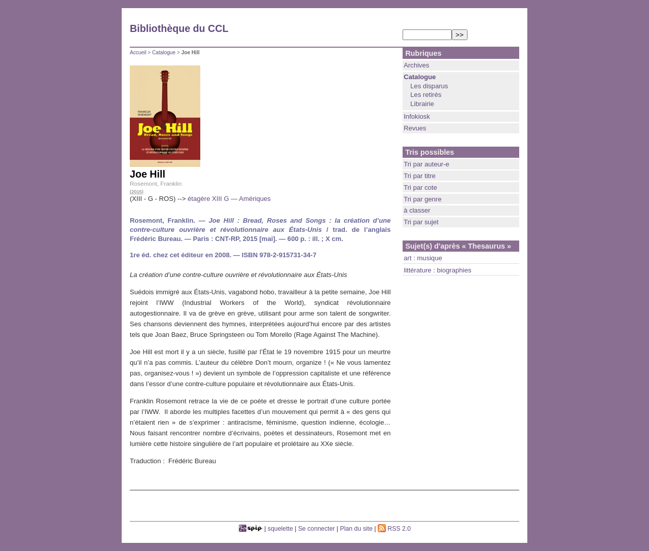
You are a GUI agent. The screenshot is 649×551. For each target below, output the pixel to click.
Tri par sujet (421, 222)
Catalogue (163, 52)
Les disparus (429, 86)
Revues (415, 128)
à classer (417, 210)
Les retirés (425, 94)
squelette (280, 528)
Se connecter (316, 528)
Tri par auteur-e (426, 164)
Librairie (422, 104)
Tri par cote (420, 187)
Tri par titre (420, 176)
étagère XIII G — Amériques (229, 198)
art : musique (423, 258)
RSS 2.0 (394, 528)
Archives (416, 65)
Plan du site (356, 528)
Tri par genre (423, 199)
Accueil (138, 52)
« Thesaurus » (486, 246)
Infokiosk (417, 116)
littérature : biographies (437, 270)
